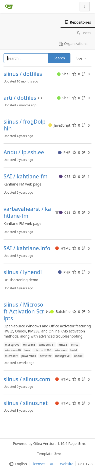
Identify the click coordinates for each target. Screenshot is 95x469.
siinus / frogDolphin (25, 125)
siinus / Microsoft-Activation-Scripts (24, 311)
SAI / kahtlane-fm (26, 176)
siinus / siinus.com (27, 379)
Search (59, 58)
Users (83, 32)
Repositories (78, 22)
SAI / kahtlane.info (27, 248)
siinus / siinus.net (26, 403)
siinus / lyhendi (23, 272)
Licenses (38, 463)
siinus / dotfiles (23, 74)
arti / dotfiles (20, 97)
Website (66, 463)
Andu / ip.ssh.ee (24, 152)
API (52, 463)
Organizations (73, 43)
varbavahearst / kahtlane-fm (27, 212)
